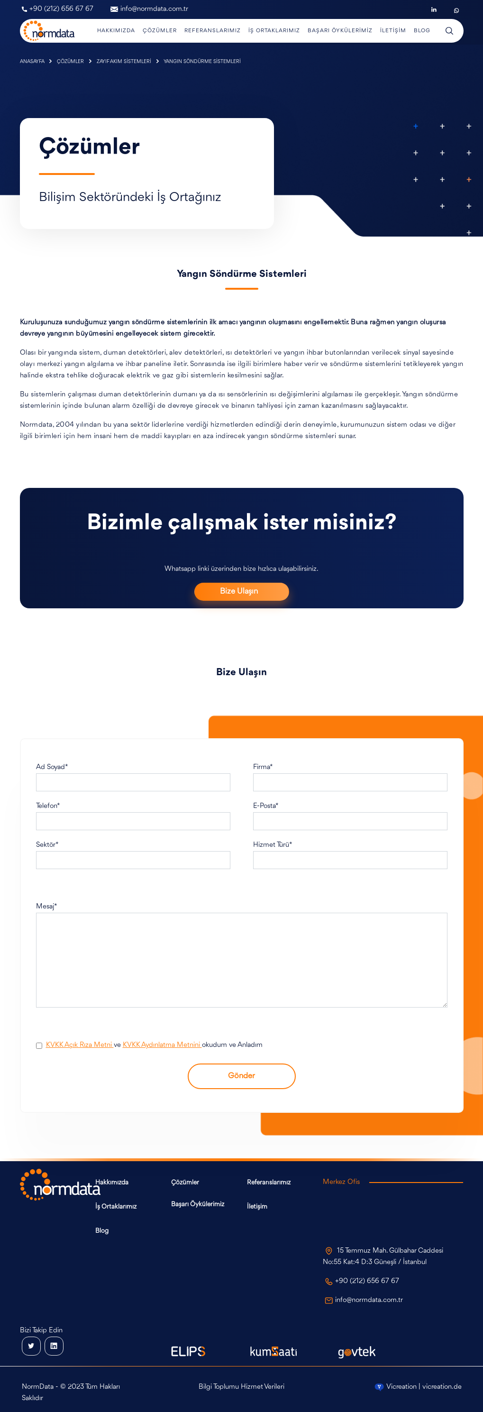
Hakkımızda (111, 1182)
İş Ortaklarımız (116, 1206)
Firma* (263, 767)
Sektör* (47, 845)
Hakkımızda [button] (116, 31)
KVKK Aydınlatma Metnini (162, 1045)
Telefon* (48, 806)
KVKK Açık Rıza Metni (80, 1045)
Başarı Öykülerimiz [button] (340, 31)
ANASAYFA (33, 61)
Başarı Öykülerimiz (197, 1204)
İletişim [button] (393, 31)
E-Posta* (266, 806)
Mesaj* (46, 906)
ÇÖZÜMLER (71, 61)
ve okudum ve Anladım (154, 1045)
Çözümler (185, 1182)
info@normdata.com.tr (149, 9)
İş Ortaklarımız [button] (274, 31)
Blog (102, 1231)
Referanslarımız (269, 1182)
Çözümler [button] (160, 31)
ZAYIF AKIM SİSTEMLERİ (125, 61)
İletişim (257, 1206)
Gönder (241, 1076)
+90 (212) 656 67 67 (57, 9)
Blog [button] (422, 31)
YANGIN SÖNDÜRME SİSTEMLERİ (202, 61)
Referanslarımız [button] (212, 31)
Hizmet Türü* (272, 845)
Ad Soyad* (52, 767)
